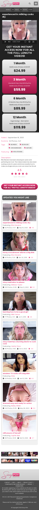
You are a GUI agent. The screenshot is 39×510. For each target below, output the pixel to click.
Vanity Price (16, 346)
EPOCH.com (19, 504)
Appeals (29, 484)
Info (13, 482)
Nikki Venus (15, 314)
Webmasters (19, 486)
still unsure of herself (12, 433)
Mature (28, 148)
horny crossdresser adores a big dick (18, 252)
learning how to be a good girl (15, 312)
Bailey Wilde (16, 406)
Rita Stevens (16, 152)
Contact (7, 482)
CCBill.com (30, 502)
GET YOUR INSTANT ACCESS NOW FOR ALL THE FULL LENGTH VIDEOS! (19, 186)
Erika (13, 376)
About (19, 482)
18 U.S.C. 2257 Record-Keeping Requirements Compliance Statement (19, 498)
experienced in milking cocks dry (16, 223)
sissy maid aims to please (13, 282)
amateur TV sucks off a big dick (16, 373)
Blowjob (24, 145)
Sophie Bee (15, 436)
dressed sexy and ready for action (17, 403)
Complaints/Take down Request (15, 484)
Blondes (13, 145)
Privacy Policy (28, 482)
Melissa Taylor (16, 285)
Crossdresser (15, 148)
